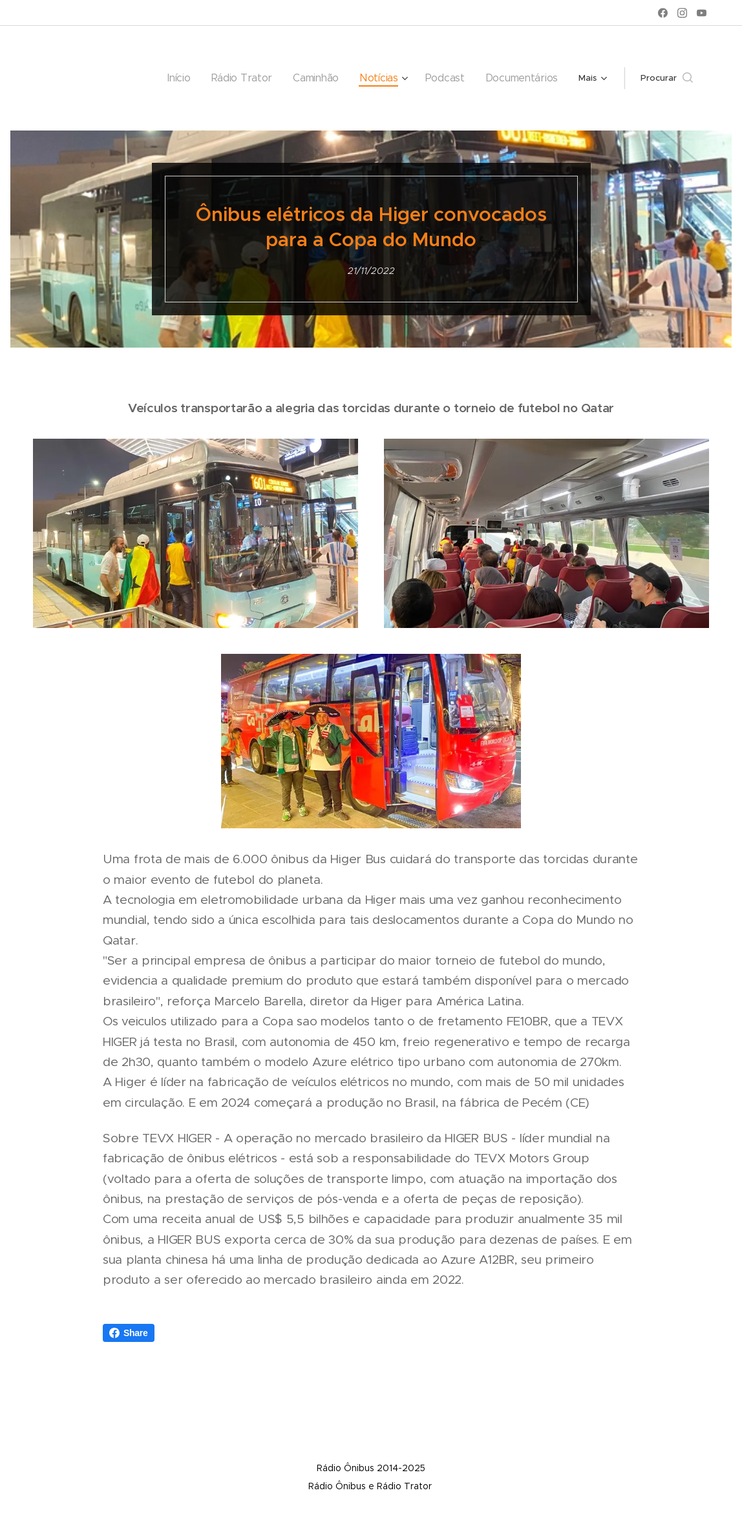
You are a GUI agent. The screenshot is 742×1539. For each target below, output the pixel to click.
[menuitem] (116, 78)
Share (128, 1333)
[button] (666, 78)
